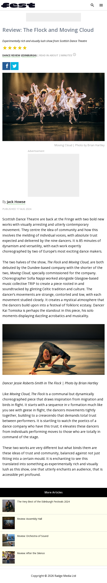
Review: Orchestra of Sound (25, 536)
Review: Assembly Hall (22, 519)
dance (6, 55)
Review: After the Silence (23, 553)
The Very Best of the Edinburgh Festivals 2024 (36, 502)
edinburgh (29, 55)
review (15, 55)
